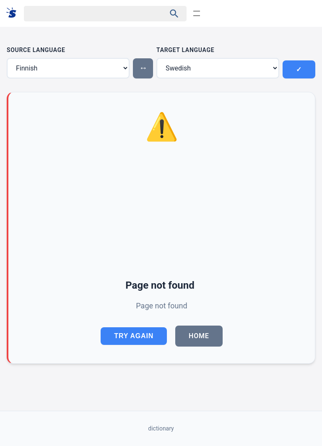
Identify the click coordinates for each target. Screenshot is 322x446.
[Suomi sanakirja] (14, 13)
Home (199, 336)
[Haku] (87, 13)
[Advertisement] (161, 212)
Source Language (36, 50)
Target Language (185, 50)
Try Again (133, 335)
